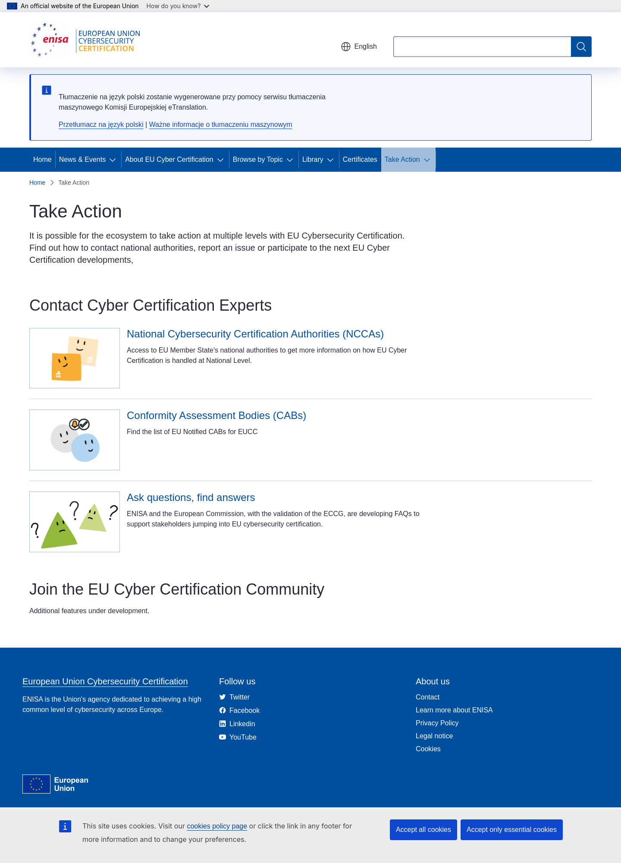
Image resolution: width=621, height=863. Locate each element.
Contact (427, 697)
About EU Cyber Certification (169, 159)
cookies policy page (217, 826)
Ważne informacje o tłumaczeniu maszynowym (220, 124)
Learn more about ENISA (454, 710)
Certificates (360, 159)
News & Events (82, 159)
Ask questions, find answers (191, 497)
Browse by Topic (258, 159)
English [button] (359, 46)
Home (42, 159)
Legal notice (434, 736)
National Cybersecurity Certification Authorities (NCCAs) (255, 334)
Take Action (402, 159)
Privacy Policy (437, 723)
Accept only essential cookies (512, 829)
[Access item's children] (114, 160)
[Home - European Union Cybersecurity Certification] (88, 39)
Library (312, 159)
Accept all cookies (423, 829)
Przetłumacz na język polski (101, 124)
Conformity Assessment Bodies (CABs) (216, 415)
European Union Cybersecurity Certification (105, 681)
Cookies (428, 749)
